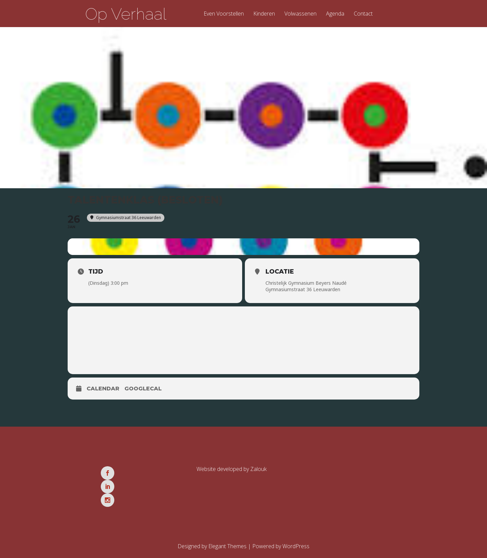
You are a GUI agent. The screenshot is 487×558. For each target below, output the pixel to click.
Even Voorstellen (224, 14)
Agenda (335, 14)
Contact (363, 14)
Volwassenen (300, 14)
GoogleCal (143, 392)
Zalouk (258, 472)
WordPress (295, 523)
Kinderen (264, 14)
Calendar (103, 392)
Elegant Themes (227, 523)
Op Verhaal (125, 14)
